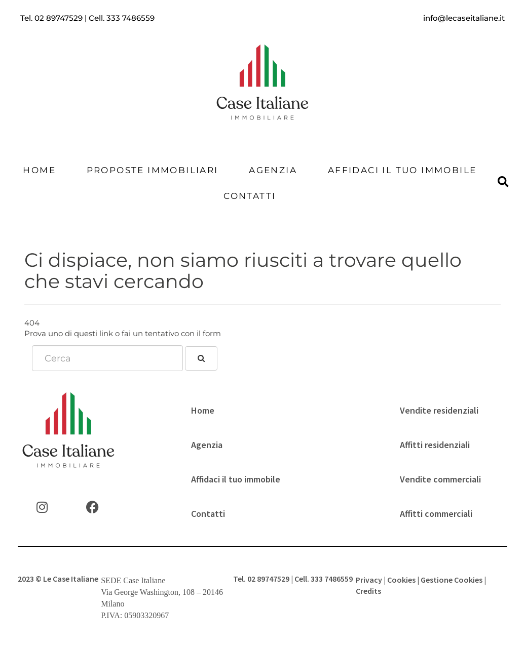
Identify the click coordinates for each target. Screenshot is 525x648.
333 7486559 (130, 18)
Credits (368, 591)
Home (39, 170)
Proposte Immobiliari (152, 170)
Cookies (401, 580)
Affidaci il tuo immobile (402, 170)
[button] (503, 182)
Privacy (369, 580)
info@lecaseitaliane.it (464, 18)
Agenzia (273, 170)
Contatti (249, 196)
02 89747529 (58, 18)
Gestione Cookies (451, 580)
